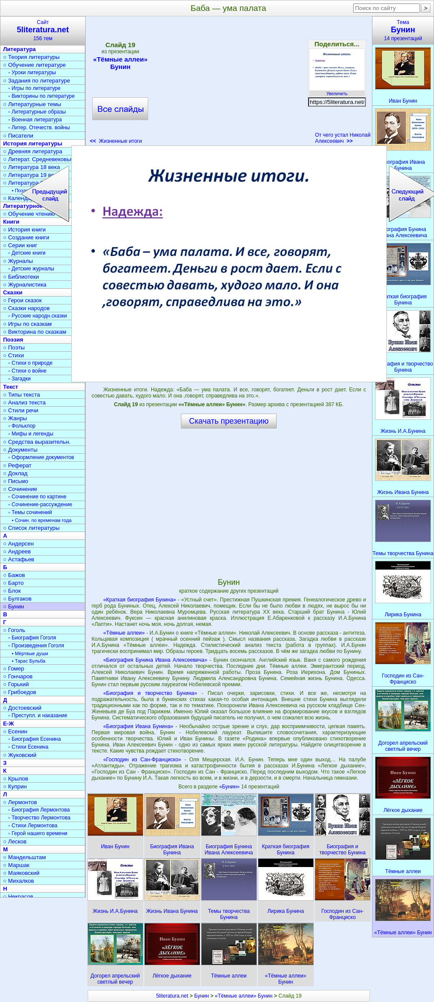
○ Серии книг (20, 245)
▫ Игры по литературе (34, 88)
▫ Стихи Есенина (28, 747)
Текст (10, 387)
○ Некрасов (18, 896)
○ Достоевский (22, 708)
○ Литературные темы (32, 104)
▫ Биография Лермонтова (39, 810)
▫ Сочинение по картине (37, 497)
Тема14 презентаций (403, 30)
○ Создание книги (26, 237)
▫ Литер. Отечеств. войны (39, 127)
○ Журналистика (24, 284)
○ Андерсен (18, 543)
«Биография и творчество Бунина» (150, 693)
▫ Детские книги (26, 253)
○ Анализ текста (24, 402)
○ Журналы (18, 261)
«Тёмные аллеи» (124, 633)
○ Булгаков (17, 598)
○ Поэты (14, 347)
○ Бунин (13, 606)
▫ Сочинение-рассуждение (40, 504)
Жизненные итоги (116, 141)
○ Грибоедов (19, 692)
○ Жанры (15, 418)
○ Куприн (15, 786)
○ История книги (24, 229)
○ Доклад (15, 473)
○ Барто (13, 583)
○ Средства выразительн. (36, 442)
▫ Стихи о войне (27, 371)
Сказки (12, 292)
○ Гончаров (17, 676)
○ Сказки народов (26, 308)
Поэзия (13, 339)
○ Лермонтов (20, 802)
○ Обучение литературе (34, 65)
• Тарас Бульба (28, 660)
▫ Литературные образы (37, 112)
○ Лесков (15, 841)
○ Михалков (18, 881)
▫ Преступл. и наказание (37, 715)
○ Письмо (15, 481)
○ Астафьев (18, 559)
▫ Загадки (19, 379)
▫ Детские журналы (31, 269)
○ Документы (20, 449)
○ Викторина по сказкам (34, 331)
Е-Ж (8, 723)
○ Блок (12, 590)
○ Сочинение (20, 489)
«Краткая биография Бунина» (139, 600)
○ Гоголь (14, 630)
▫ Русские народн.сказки (37, 316)
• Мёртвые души (30, 653)
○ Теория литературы (31, 57)
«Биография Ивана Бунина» (138, 726)
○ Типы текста (21, 394)
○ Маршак (16, 865)
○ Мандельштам (24, 857)
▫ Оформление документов (41, 457)
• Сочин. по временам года (42, 520)
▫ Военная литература (35, 120)
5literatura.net (172, 996)
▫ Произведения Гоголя (36, 646)
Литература (19, 49)
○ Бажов (14, 575)
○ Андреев (17, 551)
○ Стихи (13, 355)
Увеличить (337, 91)
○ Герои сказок (22, 300)
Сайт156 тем (42, 30)
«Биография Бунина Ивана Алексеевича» (155, 660)
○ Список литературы (31, 528)
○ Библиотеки (21, 276)
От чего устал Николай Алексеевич (343, 138)
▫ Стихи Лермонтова (32, 825)
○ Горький (16, 684)
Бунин (201, 996)
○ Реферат (17, 465)
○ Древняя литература (32, 151)
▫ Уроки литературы (32, 72)
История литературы (32, 143)
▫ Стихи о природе (30, 363)
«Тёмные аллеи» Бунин (120, 62)
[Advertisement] (228, 83)
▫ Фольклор (21, 426)
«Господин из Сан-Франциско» (142, 760)
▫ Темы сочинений (30, 512)
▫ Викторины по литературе (41, 96)
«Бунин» (230, 787)
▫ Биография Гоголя (32, 638)
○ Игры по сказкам (27, 324)
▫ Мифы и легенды (30, 434)
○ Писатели (18, 135)
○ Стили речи (20, 410)
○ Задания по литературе (36, 80)
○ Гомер (13, 668)
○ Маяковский (21, 873)
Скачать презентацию (229, 421)
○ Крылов (15, 778)
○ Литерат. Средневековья (38, 159)
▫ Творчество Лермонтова (39, 818)
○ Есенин (15, 731)
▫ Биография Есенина (34, 739)
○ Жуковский (19, 755)
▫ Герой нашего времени (37, 833)
